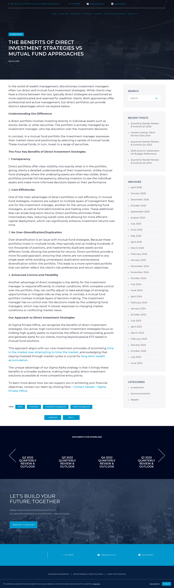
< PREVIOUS (52, 417)
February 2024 (139, 302)
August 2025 (138, 217)
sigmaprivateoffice (120, 4)
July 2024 (136, 284)
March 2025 (137, 248)
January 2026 (138, 193)
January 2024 (138, 308)
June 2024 (137, 290)
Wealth (135, 399)
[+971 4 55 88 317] (62, 555)
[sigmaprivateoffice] (139, 555)
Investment (137, 387)
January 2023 (138, 345)
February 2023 (139, 339)
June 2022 (136, 363)
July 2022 (136, 357)
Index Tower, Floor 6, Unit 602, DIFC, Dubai (34, 4)
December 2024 (140, 266)
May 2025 (136, 236)
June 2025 (136, 229)
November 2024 (140, 272)
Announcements (140, 393)
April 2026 (136, 187)
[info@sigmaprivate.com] (99, 555)
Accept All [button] (166, 584)
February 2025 (139, 254)
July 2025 (136, 223)
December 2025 (140, 199)
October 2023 (138, 314)
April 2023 (136, 326)
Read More (96, 584)
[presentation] (12, 455)
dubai (20, 407)
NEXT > (71, 417)
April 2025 (136, 242)
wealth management (81, 407)
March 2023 (137, 333)
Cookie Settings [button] (155, 584)
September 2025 (140, 211)
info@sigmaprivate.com (97, 4)
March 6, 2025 (13, 61)
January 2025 (138, 260)
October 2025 (138, 205)
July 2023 (136, 320)
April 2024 (136, 296)
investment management (55, 407)
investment (34, 407)
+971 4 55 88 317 (75, 4)
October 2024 (138, 278)
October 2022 (138, 351)
